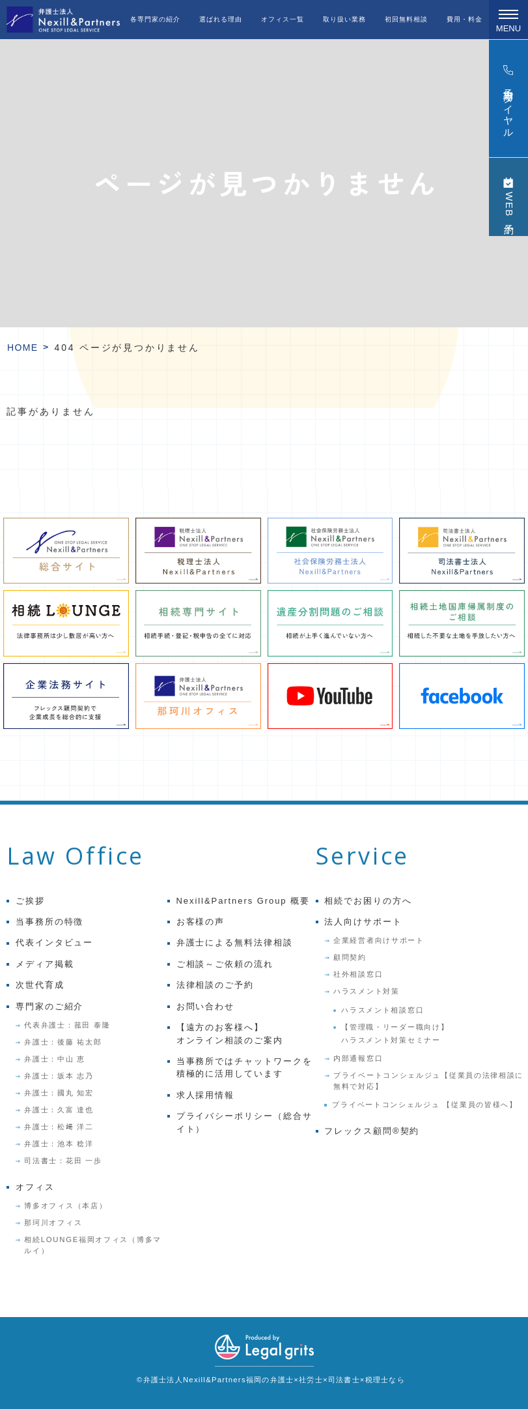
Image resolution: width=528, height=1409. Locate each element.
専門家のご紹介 (50, 1006)
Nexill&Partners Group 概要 (243, 901)
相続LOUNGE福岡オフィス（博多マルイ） (92, 1245)
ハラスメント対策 (366, 991)
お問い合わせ (205, 1006)
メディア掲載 (45, 964)
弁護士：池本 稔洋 (58, 1144)
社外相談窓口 (358, 974)
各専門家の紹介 (155, 19)
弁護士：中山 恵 (54, 1059)
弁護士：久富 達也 (58, 1110)
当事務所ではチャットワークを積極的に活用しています (244, 1067)
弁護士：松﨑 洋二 (58, 1127)
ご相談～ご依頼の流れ (224, 964)
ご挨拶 (30, 901)
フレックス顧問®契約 (371, 1131)
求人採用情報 (205, 1095)
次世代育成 (40, 985)
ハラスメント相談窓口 (382, 1010)
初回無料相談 (406, 19)
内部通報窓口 (358, 1058)
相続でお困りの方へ (368, 901)
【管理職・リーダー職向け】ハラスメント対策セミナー (395, 1033)
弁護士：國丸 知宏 (58, 1093)
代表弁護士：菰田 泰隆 (67, 1025)
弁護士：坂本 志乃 (58, 1076)
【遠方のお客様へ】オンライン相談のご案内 (229, 1033)
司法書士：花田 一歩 (63, 1160)
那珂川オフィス (53, 1222)
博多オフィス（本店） (65, 1205)
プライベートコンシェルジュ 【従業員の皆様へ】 (424, 1104)
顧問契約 (350, 957)
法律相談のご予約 (215, 985)
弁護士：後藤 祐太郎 (63, 1042)
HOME (22, 347)
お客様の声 (200, 922)
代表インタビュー (55, 942)
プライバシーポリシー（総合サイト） (244, 1122)
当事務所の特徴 (50, 922)
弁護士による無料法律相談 (234, 942)
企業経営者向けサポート (378, 940)
